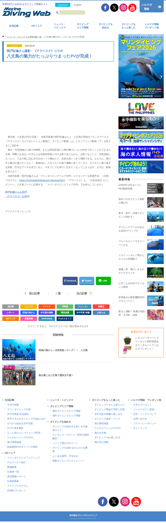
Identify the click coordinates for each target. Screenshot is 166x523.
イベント (47, 306)
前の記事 (34, 293)
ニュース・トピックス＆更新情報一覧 (24, 36)
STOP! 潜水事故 (15, 428)
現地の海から (28, 312)
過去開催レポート (16, 476)
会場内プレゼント (16, 490)
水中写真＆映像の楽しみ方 (108, 414)
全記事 (11, 306)
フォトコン (83, 306)
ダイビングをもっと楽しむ (128, 26)
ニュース (14, 46)
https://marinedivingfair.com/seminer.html (41, 180)
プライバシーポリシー (144, 423)
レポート (10, 312)
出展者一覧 (13, 471)
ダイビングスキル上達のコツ (109, 404)
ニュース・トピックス (60, 26)
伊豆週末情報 (47, 312)
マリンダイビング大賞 (18, 409)
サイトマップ (140, 428)
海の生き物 (100, 432)
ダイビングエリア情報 (83, 26)
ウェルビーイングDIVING (20, 437)
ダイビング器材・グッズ (107, 418)
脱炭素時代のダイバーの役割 (22, 446)
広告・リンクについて (144, 414)
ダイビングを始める (106, 26)
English (77, 4)
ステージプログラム (17, 485)
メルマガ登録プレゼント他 (152, 26)
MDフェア (36, 25)
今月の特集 (13, 404)
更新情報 (29, 318)
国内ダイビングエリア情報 (66, 410)
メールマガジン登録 (143, 409)
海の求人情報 (101, 442)
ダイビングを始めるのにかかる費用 (70, 449)
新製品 (101, 306)
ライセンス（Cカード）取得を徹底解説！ (70, 436)
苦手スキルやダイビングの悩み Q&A (26, 418)
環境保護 (65, 312)
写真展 (65, 306)
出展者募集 (13, 481)
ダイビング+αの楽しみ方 (107, 437)
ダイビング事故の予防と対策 (109, 409)
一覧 (58, 293)
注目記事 (13, 25)
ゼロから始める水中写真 (20, 423)
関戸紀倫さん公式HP (16, 191)
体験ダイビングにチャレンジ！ (68, 460)
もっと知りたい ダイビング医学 (23, 432)
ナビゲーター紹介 (16, 462)
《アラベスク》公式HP (17, 196)
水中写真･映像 (83, 312)
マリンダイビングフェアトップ (23, 457)
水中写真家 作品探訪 (18, 414)
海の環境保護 (14, 442)
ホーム (3, 36)
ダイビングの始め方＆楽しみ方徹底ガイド (70, 428)
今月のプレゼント (142, 404)
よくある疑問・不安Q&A (65, 455)
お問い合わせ (140, 418)
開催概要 (11, 466)
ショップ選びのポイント (65, 442)
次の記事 (82, 293)
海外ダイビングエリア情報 (66, 415)
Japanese (62, 4)
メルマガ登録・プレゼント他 (146, 399)
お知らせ (101, 312)
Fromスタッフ (64, 318)
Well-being (47, 318)
